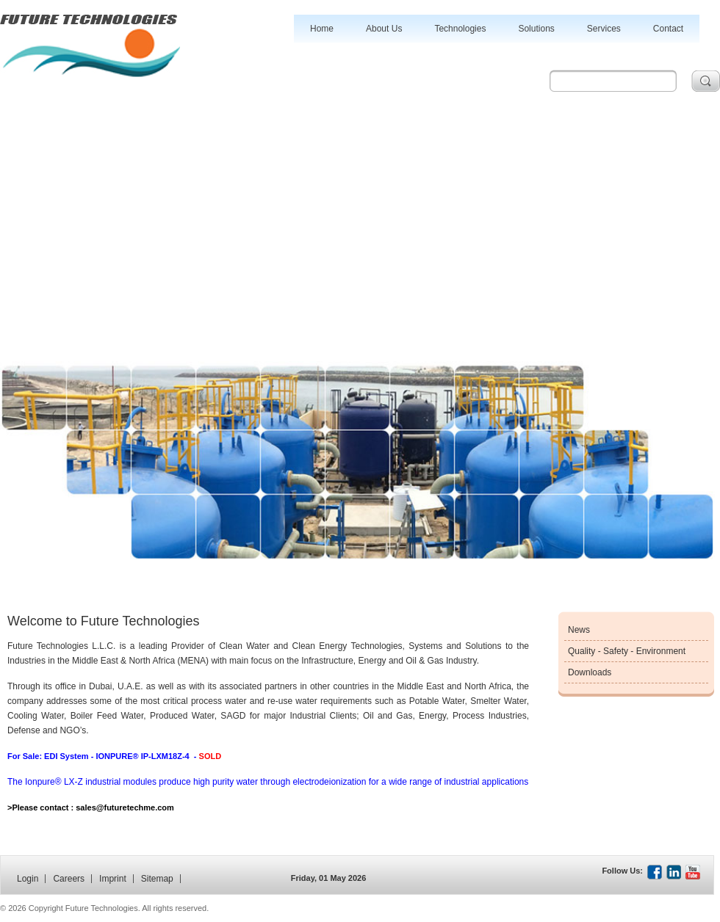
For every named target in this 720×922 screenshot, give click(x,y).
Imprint (112, 879)
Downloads (589, 672)
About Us (384, 28)
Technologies (460, 28)
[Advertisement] (360, 202)
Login (27, 879)
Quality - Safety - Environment (626, 651)
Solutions (536, 28)
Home (322, 28)
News (579, 630)
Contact (668, 28)
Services (604, 28)
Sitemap (157, 879)
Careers (68, 879)
